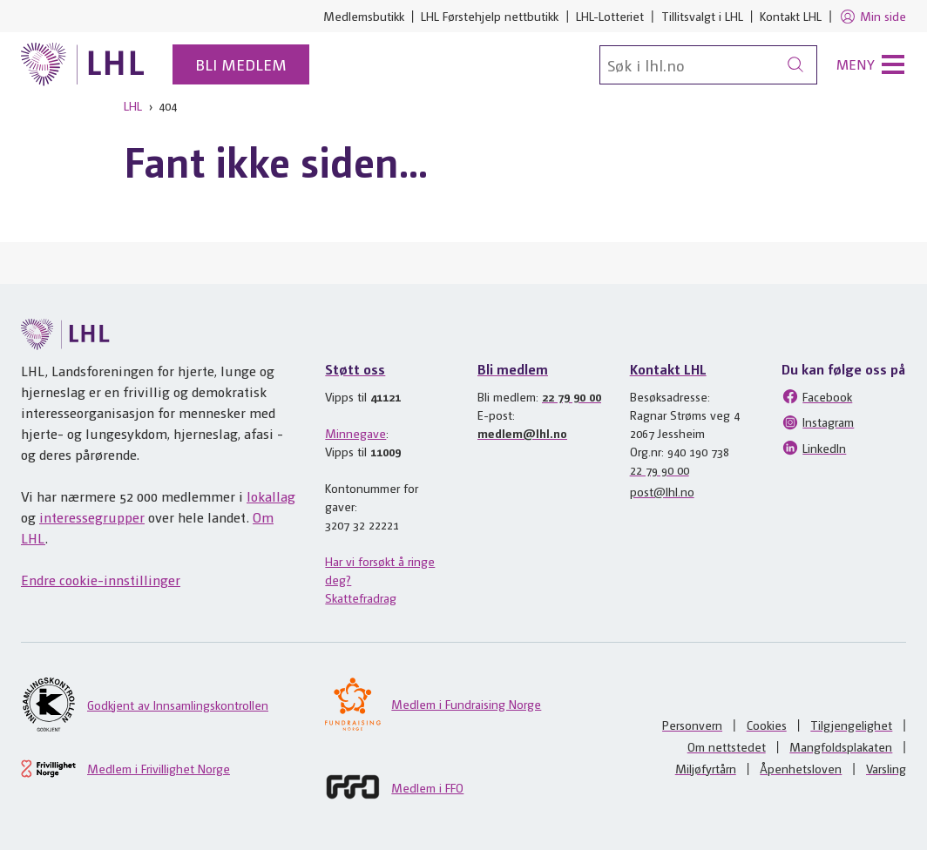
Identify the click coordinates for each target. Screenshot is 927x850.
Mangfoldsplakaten (840, 746)
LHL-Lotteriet (610, 16)
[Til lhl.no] (83, 64)
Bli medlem (241, 64)
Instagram (818, 422)
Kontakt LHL (791, 16)
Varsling (886, 768)
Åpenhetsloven (801, 768)
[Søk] (708, 64)
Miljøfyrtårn (705, 768)
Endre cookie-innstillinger (100, 579)
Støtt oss (355, 369)
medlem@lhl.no (522, 433)
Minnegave (355, 433)
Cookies (767, 724)
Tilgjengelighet (851, 724)
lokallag (271, 496)
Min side (872, 16)
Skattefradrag (360, 597)
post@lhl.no (662, 491)
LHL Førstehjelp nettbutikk (489, 16)
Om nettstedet (726, 746)
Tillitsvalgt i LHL (702, 16)
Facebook (817, 396)
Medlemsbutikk (363, 16)
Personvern (692, 724)
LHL (133, 105)
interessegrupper (92, 517)
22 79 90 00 (571, 396)
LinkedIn (814, 447)
